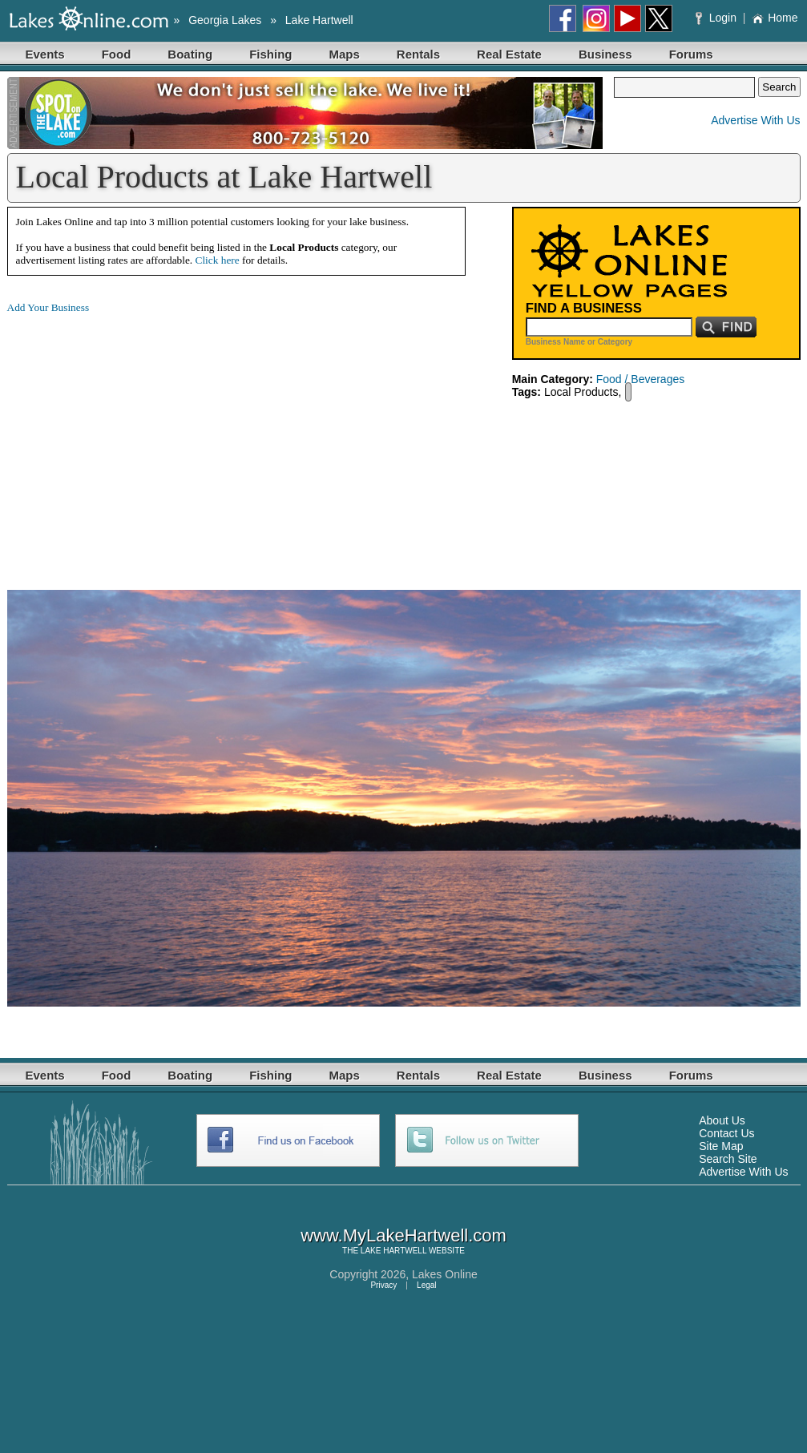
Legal (426, 1285)
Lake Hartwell (319, 20)
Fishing (270, 54)
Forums (691, 54)
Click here (218, 260)
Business (605, 54)
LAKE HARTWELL (393, 1250)
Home (774, 17)
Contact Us (726, 1133)
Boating (189, 54)
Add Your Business (48, 307)
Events (45, 54)
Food (116, 54)
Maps (344, 54)
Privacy (383, 1285)
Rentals (418, 54)
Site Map (721, 1146)
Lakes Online (445, 1274)
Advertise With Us (755, 120)
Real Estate (509, 54)
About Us (722, 1120)
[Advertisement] (141, 439)
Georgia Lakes (224, 20)
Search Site (728, 1158)
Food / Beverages (640, 379)
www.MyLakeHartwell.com (403, 1235)
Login (718, 17)
